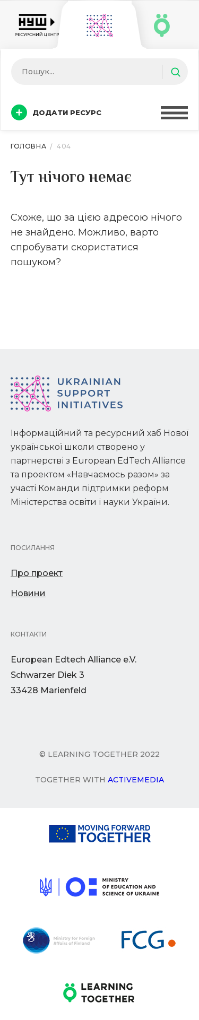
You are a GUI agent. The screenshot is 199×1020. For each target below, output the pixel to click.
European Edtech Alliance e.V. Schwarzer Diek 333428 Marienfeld (73, 675)
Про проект (37, 573)
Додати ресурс (56, 112)
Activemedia (136, 779)
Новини (28, 593)
